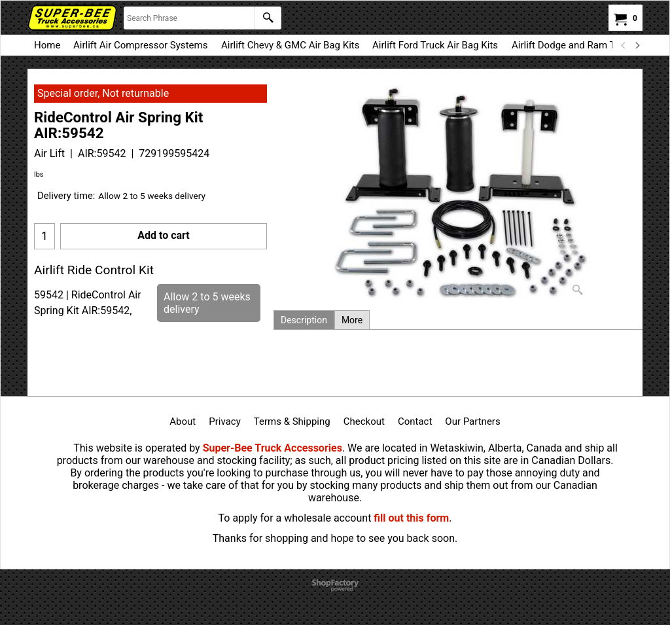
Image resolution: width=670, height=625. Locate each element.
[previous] (623, 45)
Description (304, 320)
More (352, 320)
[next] (637, 45)
